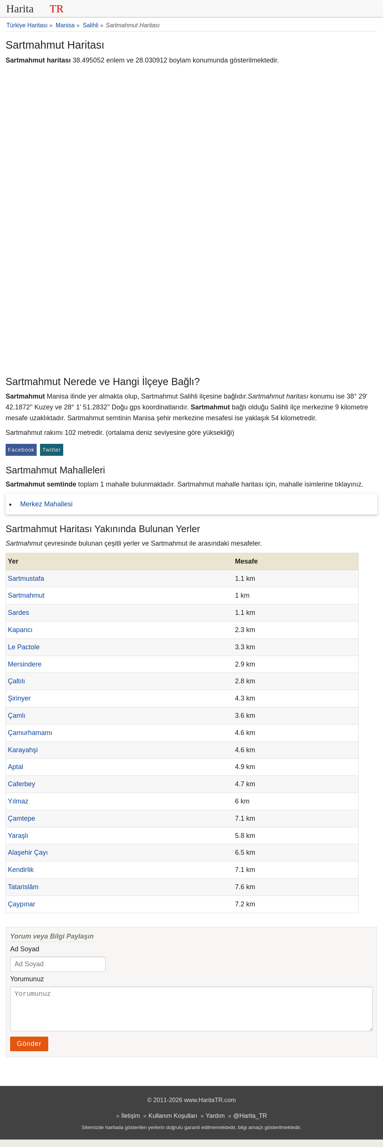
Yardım (215, 1123)
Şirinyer (19, 698)
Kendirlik (21, 869)
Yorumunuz (27, 979)
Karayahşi (23, 750)
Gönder (29, 1051)
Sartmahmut (26, 595)
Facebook (21, 450)
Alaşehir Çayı (28, 852)
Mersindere (25, 664)
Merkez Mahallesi (46, 504)
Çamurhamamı (30, 732)
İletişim (130, 1123)
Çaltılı (16, 681)
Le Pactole (24, 647)
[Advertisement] (191, 316)
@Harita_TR (250, 1123)
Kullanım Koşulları (172, 1123)
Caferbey (21, 784)
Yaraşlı (18, 835)
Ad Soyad (24, 949)
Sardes (18, 612)
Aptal (15, 767)
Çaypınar (21, 904)
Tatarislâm (23, 887)
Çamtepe (21, 818)
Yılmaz (18, 801)
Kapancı (20, 630)
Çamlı (16, 715)
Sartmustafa (26, 578)
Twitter (51, 450)
